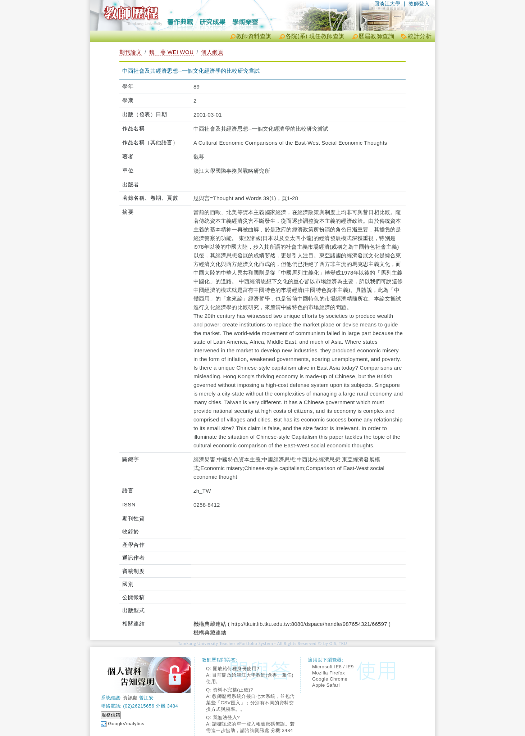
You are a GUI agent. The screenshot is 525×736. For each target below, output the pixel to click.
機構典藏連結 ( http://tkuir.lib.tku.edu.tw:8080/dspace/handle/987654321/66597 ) (292, 624)
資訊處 (130, 697)
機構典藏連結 (209, 632)
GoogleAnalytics (126, 723)
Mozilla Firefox (328, 673)
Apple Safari (326, 685)
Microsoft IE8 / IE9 (333, 666)
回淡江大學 (387, 3)
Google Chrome (329, 679)
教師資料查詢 (254, 36)
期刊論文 (130, 52)
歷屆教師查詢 (376, 36)
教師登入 (418, 3)
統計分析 (420, 36)
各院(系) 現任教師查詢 (315, 36)
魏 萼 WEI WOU (171, 52)
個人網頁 (212, 52)
